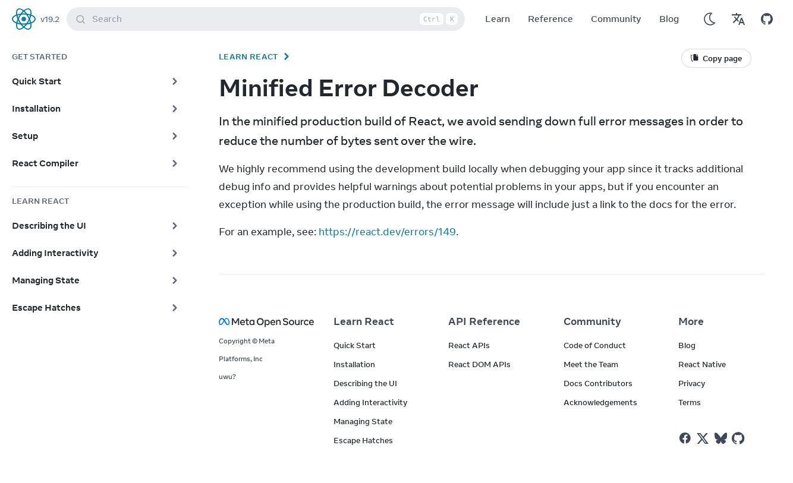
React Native (702, 364)
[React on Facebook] (685, 438)
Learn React (248, 56)
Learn (497, 18)
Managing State (362, 421)
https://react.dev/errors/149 (387, 231)
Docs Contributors (598, 383)
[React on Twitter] (702, 438)
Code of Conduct (595, 345)
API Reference (484, 321)
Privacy (691, 383)
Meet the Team (591, 364)
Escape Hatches (363, 440)
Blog (669, 18)
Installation (354, 364)
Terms (689, 402)
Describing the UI (365, 383)
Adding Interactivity (370, 402)
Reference (550, 18)
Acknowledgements (600, 402)
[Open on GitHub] (767, 19)
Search (268, 19)
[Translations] (738, 19)
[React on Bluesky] (721, 438)
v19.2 (49, 19)
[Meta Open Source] (262, 321)
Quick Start (354, 345)
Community (616, 18)
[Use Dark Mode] (710, 19)
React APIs (469, 345)
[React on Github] (739, 438)
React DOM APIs (479, 364)
